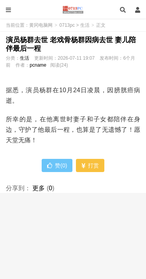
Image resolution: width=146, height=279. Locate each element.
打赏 (90, 165)
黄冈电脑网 (73, 10)
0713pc (67, 25)
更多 (38, 188)
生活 (85, 25)
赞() (57, 165)
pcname (38, 65)
